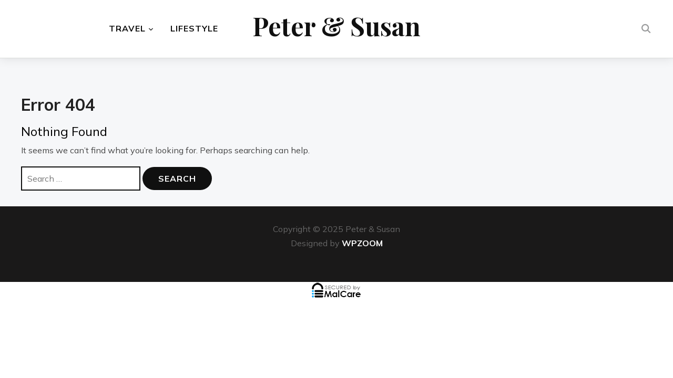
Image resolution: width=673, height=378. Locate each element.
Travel (127, 29)
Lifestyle (194, 29)
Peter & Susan (336, 26)
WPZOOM (362, 243)
